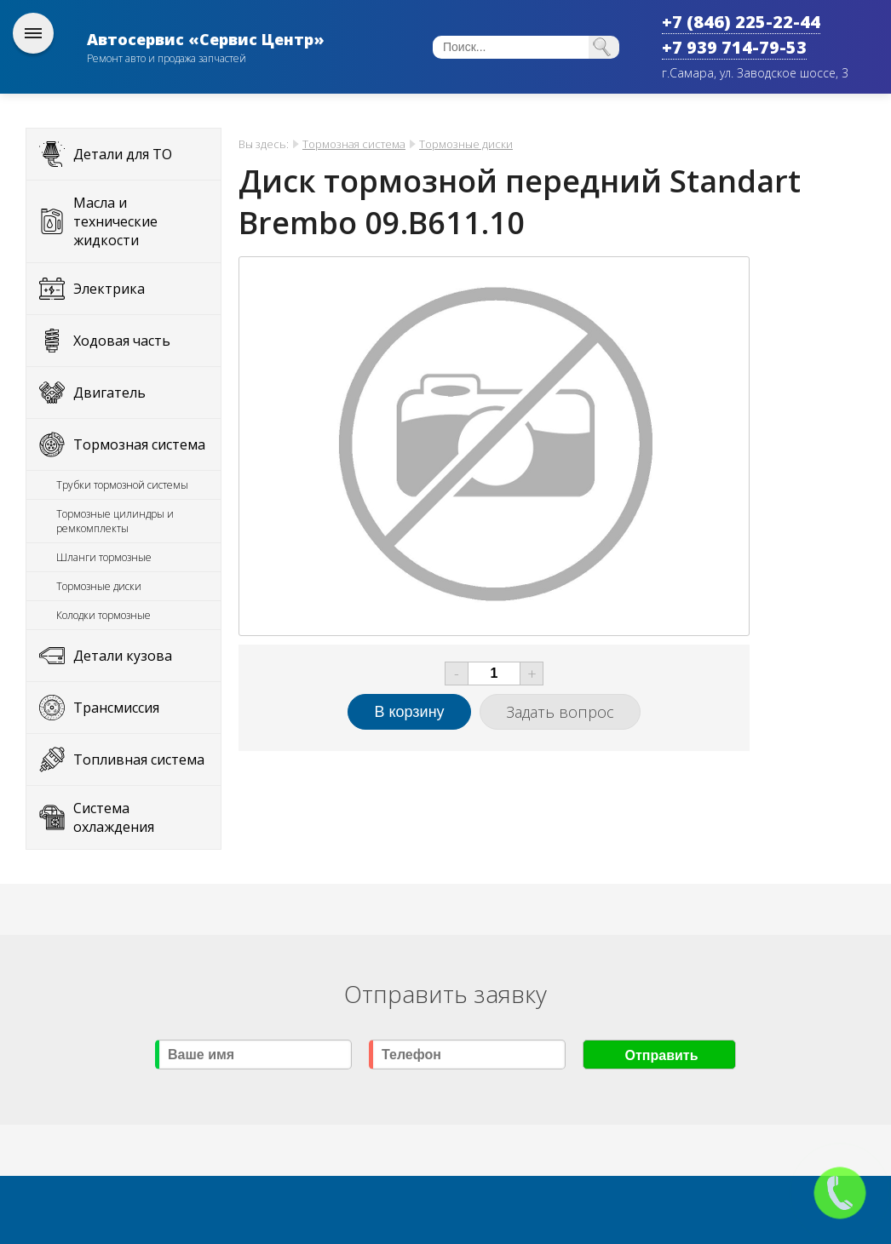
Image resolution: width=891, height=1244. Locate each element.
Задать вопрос (560, 712)
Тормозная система (139, 444)
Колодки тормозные (103, 615)
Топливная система (138, 759)
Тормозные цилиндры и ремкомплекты (115, 521)
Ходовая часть (121, 340)
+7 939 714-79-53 (734, 47)
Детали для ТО (122, 154)
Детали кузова (122, 655)
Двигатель (109, 392)
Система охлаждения (113, 817)
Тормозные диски (98, 586)
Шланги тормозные (104, 557)
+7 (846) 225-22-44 (741, 21)
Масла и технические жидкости (115, 221)
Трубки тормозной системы (122, 485)
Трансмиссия (116, 707)
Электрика (109, 288)
